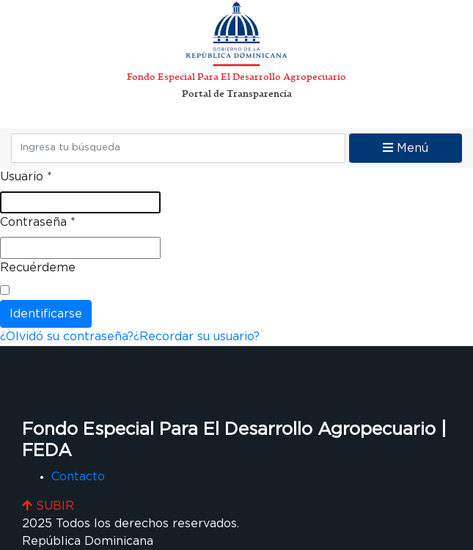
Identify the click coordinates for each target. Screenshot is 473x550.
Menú (405, 148)
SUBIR (48, 506)
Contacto (78, 477)
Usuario (26, 177)
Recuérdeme (38, 268)
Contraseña (38, 222)
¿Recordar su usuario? (196, 336)
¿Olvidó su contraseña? (66, 336)
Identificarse (46, 314)
